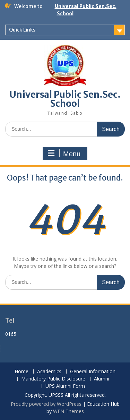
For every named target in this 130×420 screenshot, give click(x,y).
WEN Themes (68, 411)
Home (21, 371)
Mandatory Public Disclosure (53, 379)
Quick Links (22, 30)
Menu (64, 153)
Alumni (101, 379)
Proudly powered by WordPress (46, 404)
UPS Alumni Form (65, 386)
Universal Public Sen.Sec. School (65, 99)
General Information (92, 371)
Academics (49, 371)
